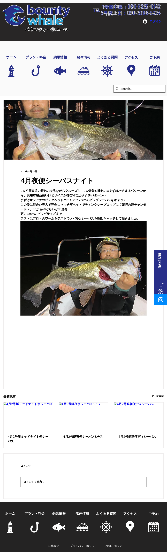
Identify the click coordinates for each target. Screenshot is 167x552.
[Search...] (139, 88)
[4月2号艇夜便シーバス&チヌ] (83, 416)
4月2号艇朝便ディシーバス (137, 436)
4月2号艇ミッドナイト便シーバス (28, 438)
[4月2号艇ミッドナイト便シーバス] (28, 416)
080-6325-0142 (144, 6)
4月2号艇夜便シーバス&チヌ (83, 436)
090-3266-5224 (144, 12)
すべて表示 (158, 396)
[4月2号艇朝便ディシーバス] (138, 416)
